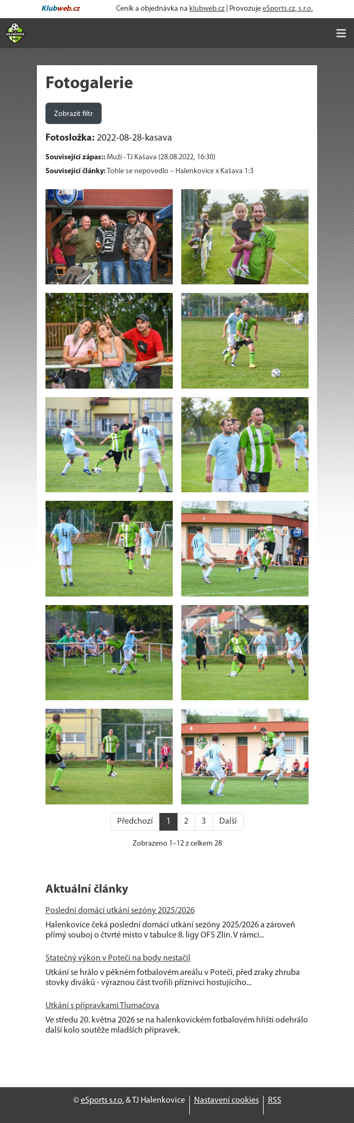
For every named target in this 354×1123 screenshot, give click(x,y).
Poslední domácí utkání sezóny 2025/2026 (120, 911)
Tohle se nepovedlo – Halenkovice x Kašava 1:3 (180, 171)
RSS (274, 1100)
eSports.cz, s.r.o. (288, 9)
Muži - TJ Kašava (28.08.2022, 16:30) (161, 157)
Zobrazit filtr (73, 114)
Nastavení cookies (226, 1100)
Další (228, 821)
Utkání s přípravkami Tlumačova (102, 1006)
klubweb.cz (207, 9)
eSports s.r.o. (102, 1100)
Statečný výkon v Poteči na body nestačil (117, 958)
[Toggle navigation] (341, 33)
